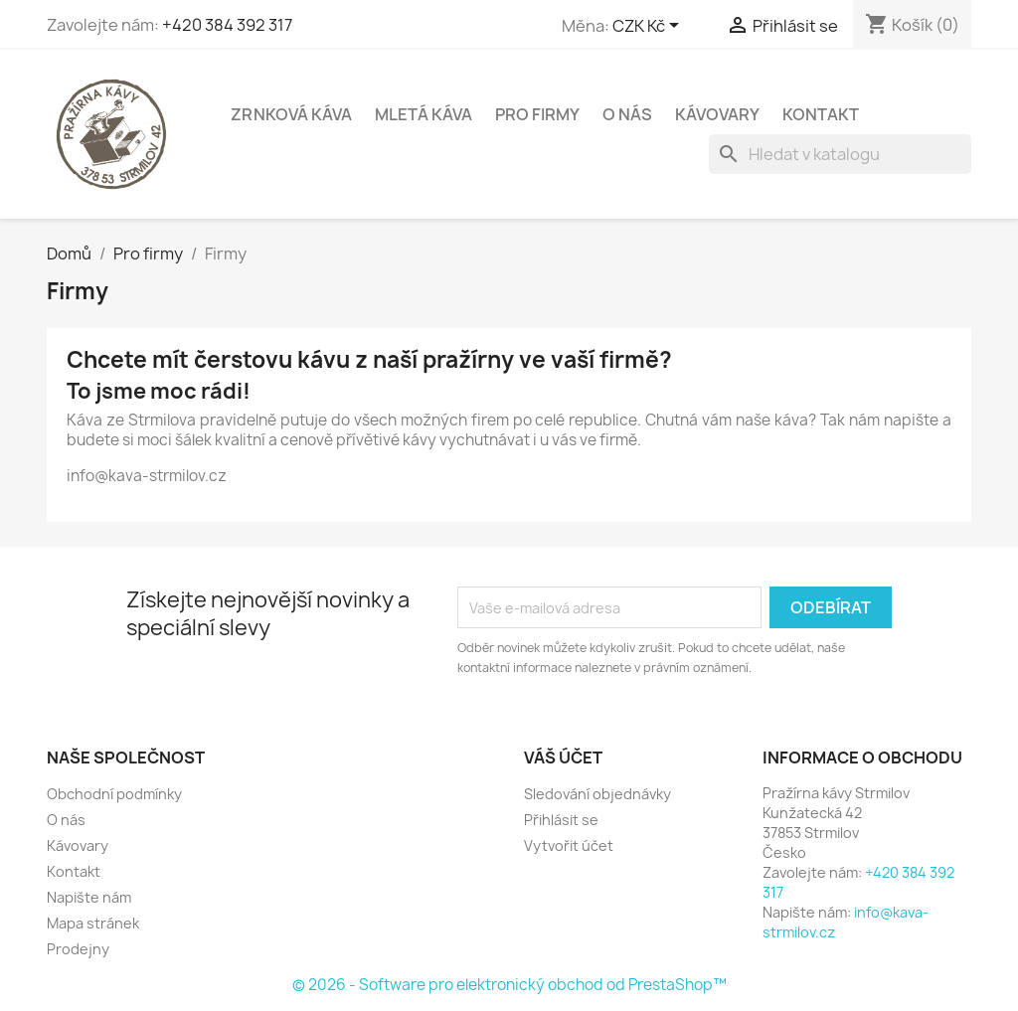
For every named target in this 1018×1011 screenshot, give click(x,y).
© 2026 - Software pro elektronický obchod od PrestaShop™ (509, 984)
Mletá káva (423, 114)
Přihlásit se (561, 819)
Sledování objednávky (597, 793)
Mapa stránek (93, 923)
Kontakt (820, 114)
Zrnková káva (291, 114)
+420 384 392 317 (227, 25)
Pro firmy (537, 114)
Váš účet (563, 757)
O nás (627, 114)
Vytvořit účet (568, 845)
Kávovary (717, 114)
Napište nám (89, 897)
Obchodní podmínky (114, 793)
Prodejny (78, 948)
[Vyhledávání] (840, 154)
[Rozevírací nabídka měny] (649, 27)
